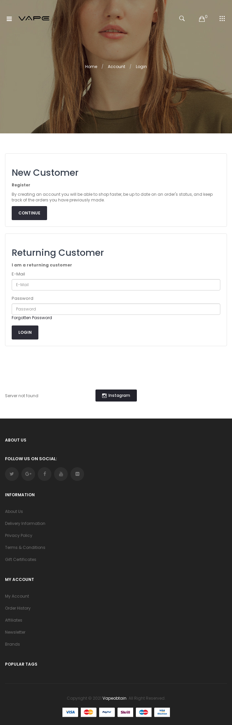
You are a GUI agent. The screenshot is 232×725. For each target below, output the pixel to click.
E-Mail (18, 274)
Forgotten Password (32, 317)
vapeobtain (114, 698)
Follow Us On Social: (31, 459)
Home (91, 66)
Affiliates (13, 620)
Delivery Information (25, 523)
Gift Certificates (20, 559)
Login (141, 66)
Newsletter (15, 632)
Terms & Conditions (25, 547)
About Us (14, 511)
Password (22, 298)
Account (116, 66)
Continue (29, 213)
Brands (12, 644)
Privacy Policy (18, 535)
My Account (17, 596)
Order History (18, 608)
